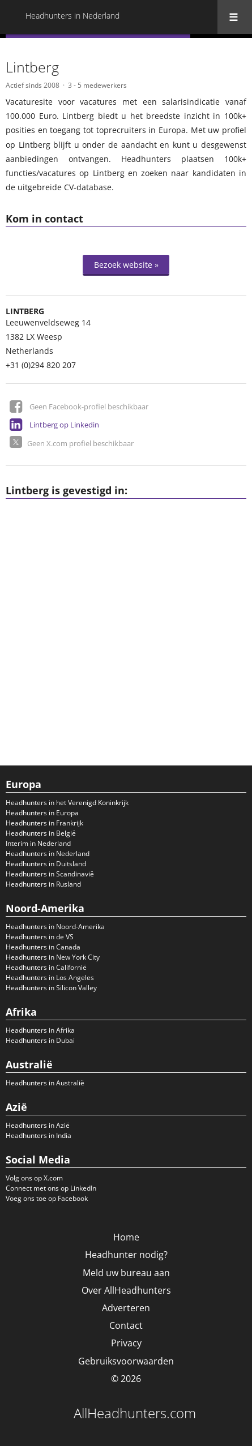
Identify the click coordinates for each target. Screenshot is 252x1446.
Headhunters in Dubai (40, 1040)
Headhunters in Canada (43, 947)
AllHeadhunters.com (135, 1413)
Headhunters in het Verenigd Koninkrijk (67, 802)
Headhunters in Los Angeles (50, 977)
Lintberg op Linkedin (64, 425)
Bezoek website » (126, 264)
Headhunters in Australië (45, 1083)
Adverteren (126, 1308)
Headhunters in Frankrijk (44, 823)
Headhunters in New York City (53, 957)
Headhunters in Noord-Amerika (55, 926)
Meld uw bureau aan (126, 1273)
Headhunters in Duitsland (46, 864)
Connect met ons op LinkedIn (51, 1188)
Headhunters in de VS (40, 937)
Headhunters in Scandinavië (50, 874)
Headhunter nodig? (126, 1254)
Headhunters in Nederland (47, 853)
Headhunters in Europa (42, 813)
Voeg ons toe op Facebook (47, 1198)
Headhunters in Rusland (43, 884)
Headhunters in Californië (46, 967)
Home (126, 1237)
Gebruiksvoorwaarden (126, 1361)
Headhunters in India (38, 1135)
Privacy (126, 1343)
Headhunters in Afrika (40, 1030)
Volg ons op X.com (34, 1178)
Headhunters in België (41, 833)
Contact (126, 1325)
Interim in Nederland (38, 843)
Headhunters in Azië (38, 1125)
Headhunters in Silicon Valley (51, 987)
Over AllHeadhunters (126, 1290)
